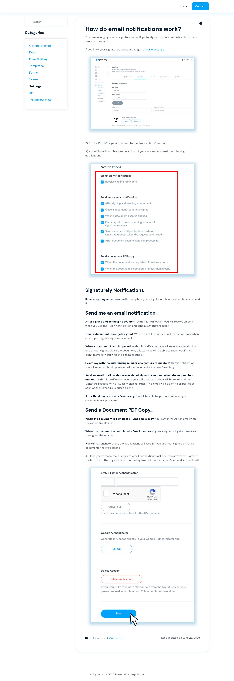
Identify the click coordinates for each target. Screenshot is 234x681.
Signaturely (100, 674)
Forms (33, 73)
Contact (200, 6)
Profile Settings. (142, 92)
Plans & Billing (38, 59)
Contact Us (116, 638)
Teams (33, 79)
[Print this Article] (200, 24)
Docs (32, 52)
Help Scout (137, 674)
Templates (36, 66)
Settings (37, 86)
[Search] (46, 22)
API (31, 93)
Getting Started (40, 46)
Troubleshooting (40, 100)
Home (183, 6)
